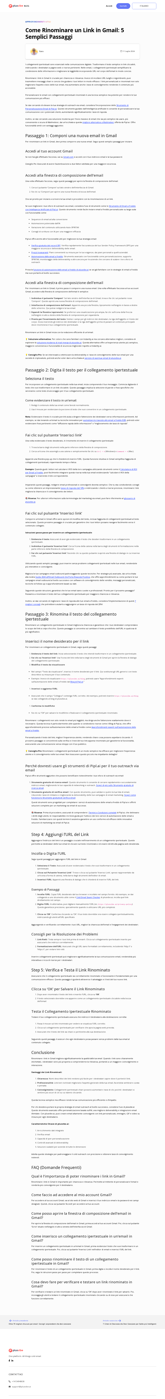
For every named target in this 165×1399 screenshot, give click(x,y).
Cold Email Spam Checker (88, 897)
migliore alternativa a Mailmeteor (98, 122)
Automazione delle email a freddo (47, 256)
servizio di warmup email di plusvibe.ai (102, 358)
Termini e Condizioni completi (102, 812)
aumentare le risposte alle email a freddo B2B (104, 420)
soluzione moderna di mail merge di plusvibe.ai (59, 342)
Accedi (109, 6)
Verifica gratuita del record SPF (46, 245)
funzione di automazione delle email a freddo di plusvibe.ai (61, 269)
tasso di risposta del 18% (72, 488)
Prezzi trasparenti (39, 252)
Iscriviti (123, 6)
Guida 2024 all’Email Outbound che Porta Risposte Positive (62, 577)
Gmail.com (68, 157)
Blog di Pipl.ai (76, 681)
